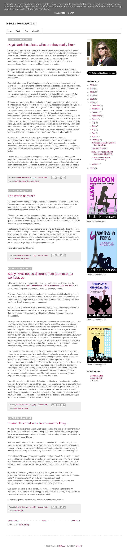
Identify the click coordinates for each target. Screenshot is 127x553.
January (95, 164)
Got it (71, 13)
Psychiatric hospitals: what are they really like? (41, 45)
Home (44, 521)
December (96, 105)
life (28, 181)
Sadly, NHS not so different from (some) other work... (103, 153)
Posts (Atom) (23, 525)
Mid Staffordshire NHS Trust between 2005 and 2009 (50, 286)
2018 (92, 85)
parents (26, 259)
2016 (92, 92)
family (16, 181)
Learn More (59, 13)
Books (18, 31)
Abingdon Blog (96, 376)
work (26, 408)
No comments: (43, 177)
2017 (92, 89)
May (94, 129)
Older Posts (75, 521)
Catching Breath (96, 378)
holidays (17, 510)
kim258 (62, 546)
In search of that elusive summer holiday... (38, 423)
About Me (36, 31)
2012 (92, 168)
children (17, 259)
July (94, 123)
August (95, 119)
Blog (26, 31)
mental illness (34, 181)
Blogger (79, 546)
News (10, 31)
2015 (92, 95)
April (94, 133)
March (94, 136)
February (96, 140)
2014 (92, 99)
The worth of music (21, 196)
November (96, 109)
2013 (92, 102)
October (95, 112)
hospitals (22, 181)
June (94, 126)
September (96, 116)
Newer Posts (13, 521)
